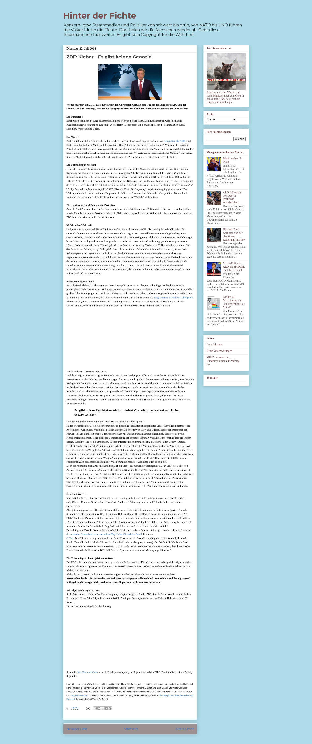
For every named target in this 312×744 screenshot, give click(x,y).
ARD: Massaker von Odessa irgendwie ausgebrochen (232, 197)
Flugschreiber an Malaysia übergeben (173, 297)
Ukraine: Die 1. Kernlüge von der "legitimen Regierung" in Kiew (234, 234)
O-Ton (69, 538)
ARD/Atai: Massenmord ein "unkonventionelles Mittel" (234, 302)
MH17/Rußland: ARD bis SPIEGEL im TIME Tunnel (234, 267)
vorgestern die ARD (175, 140)
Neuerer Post (76, 729)
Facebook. (71, 699)
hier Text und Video (87, 672)
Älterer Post (185, 729)
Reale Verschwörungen (219, 350)
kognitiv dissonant (79, 695)
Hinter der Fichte (99, 15)
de (67, 534)
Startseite (131, 729)
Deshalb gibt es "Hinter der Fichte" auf (176, 695)
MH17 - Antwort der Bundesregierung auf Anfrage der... (223, 361)
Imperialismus (214, 344)
